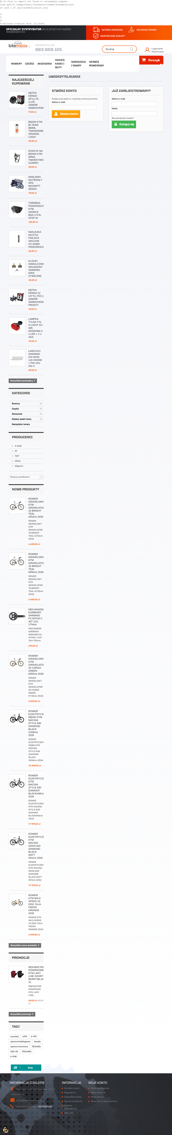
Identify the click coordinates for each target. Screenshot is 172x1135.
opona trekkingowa (20, 1041)
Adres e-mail (58, 102)
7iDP (16, 456)
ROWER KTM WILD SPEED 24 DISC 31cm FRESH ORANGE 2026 (34, 904)
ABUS (17, 461)
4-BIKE (18, 446)
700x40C (26, 1051)
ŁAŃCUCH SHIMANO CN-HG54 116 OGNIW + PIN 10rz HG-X (35, 358)
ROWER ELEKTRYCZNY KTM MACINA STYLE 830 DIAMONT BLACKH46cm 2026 (37, 786)
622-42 (14, 1051)
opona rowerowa (19, 1046)
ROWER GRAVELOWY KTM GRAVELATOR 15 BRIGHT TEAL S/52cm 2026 (36, 507)
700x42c (36, 1046)
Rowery (16, 63)
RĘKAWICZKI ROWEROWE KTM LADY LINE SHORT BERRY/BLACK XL (37, 974)
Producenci (22, 437)
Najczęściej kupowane (23, 81)
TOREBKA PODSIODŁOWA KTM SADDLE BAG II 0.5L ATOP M (37, 210)
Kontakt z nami (71, 1088)
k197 (24, 1036)
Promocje (20, 957)
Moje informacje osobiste (104, 1101)
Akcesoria (44, 63)
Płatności (69, 1112)
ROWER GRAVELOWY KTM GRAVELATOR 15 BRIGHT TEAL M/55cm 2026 (36, 563)
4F (15, 451)
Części (29, 63)
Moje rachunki (98, 1092)
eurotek (14, 1036)
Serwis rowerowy (96, 63)
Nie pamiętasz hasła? (123, 118)
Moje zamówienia (100, 1088)
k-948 (13, 1056)
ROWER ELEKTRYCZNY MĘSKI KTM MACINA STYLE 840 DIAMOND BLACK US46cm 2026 (37, 723)
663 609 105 (48, 49)
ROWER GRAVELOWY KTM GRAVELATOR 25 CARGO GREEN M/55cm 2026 (36, 664)
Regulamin (69, 1092)
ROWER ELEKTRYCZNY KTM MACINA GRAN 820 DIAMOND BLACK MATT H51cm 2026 (37, 845)
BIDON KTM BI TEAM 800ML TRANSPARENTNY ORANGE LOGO (39, 129)
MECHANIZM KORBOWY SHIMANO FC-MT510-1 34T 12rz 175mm (36, 617)
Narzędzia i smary (78, 63)
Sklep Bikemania (72, 1096)
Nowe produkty (25, 489)
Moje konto (97, 1082)
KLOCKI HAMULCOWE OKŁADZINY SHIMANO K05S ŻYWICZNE (36, 268)
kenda (37, 1041)
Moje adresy (97, 1096)
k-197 (34, 1036)
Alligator (18, 466)
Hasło (115, 108)
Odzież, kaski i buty (60, 64)
